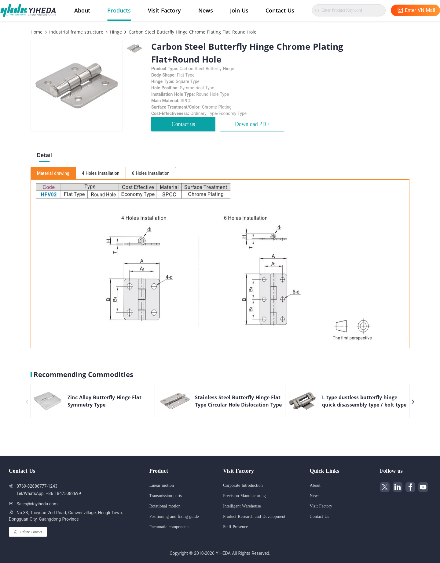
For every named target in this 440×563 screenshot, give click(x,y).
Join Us (239, 10)
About (82, 10)
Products (119, 10)
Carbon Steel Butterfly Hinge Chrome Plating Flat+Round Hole (191, 32)
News (205, 10)
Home (36, 32)
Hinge (115, 32)
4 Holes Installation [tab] (100, 173)
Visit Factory (164, 10)
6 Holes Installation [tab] (151, 173)
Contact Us (280, 10)
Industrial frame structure (75, 32)
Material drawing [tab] (53, 173)
